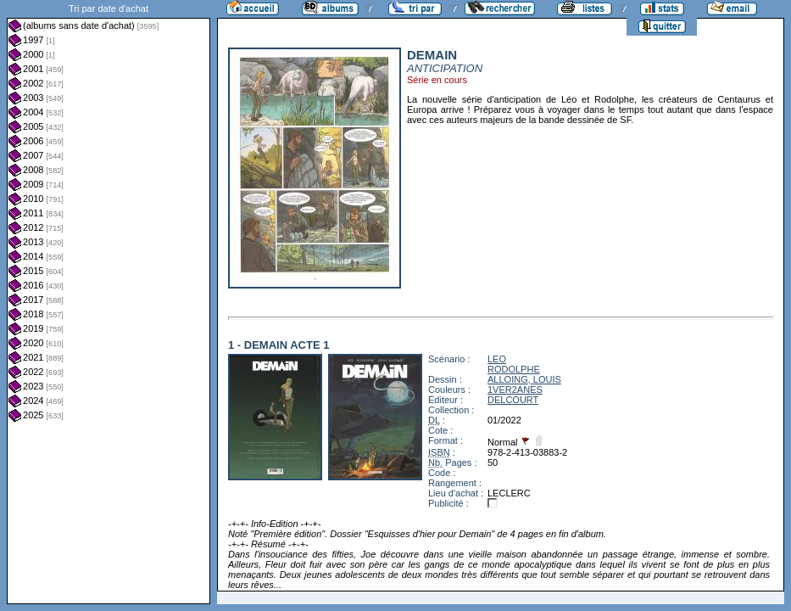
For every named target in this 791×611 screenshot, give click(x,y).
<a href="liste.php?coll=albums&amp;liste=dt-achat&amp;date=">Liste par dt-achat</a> (108, 302)
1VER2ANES (515, 389)
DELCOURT (512, 400)
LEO (496, 359)
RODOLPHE (513, 369)
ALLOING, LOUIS (524, 379)
